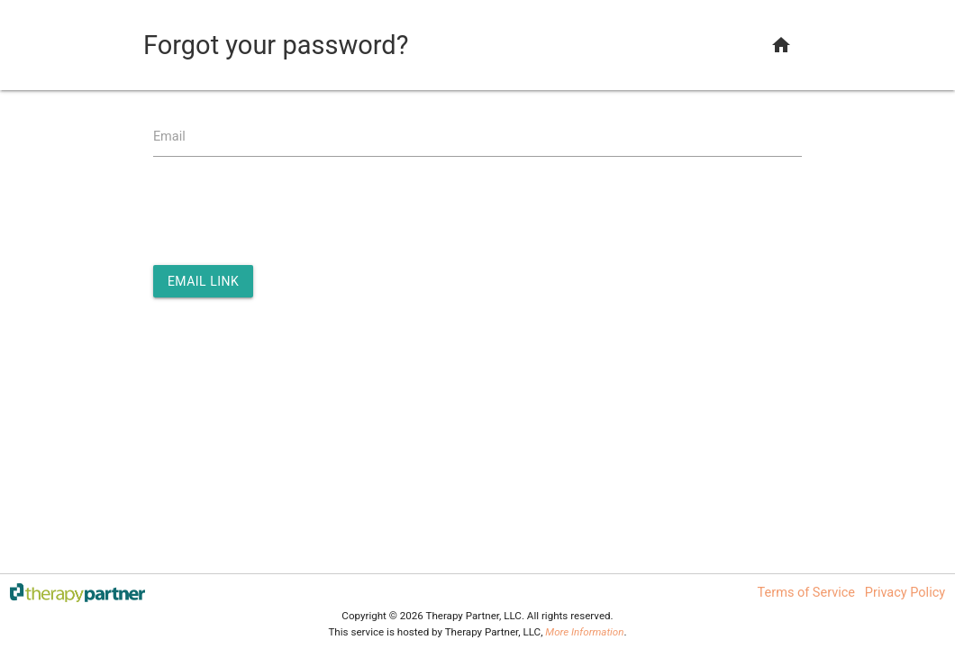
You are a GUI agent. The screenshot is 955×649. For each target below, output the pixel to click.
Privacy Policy (905, 592)
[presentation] (290, 212)
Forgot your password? (275, 45)
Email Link (203, 281)
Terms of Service (806, 592)
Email (169, 136)
